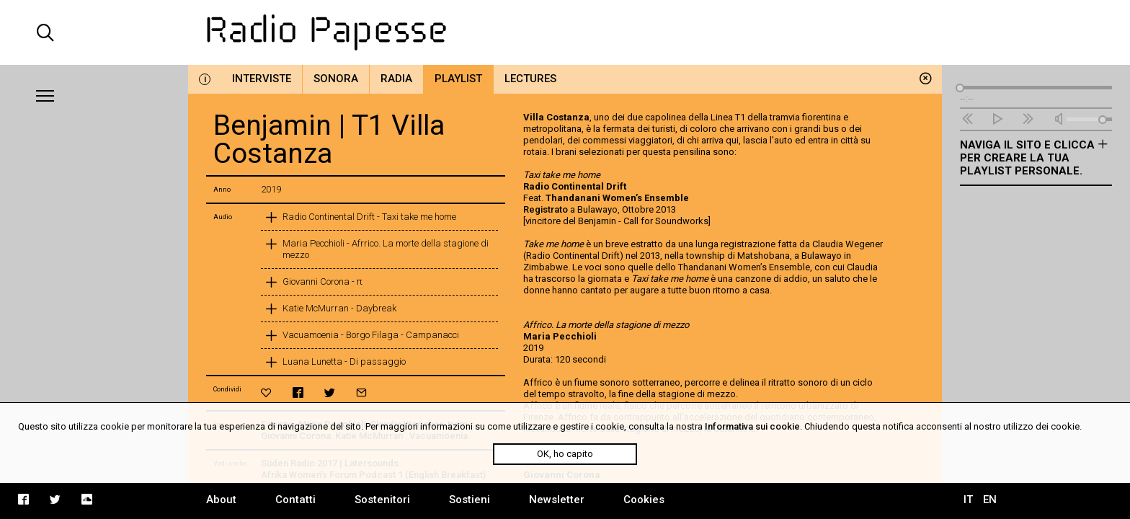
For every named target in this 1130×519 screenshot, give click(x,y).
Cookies (643, 499)
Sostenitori (382, 499)
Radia (396, 78)
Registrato (545, 209)
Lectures (530, 78)
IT (968, 499)
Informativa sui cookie (752, 426)
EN (990, 499)
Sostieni (469, 499)
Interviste (261, 78)
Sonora (335, 78)
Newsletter (556, 499)
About (221, 499)
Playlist (458, 78)
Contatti (295, 499)
